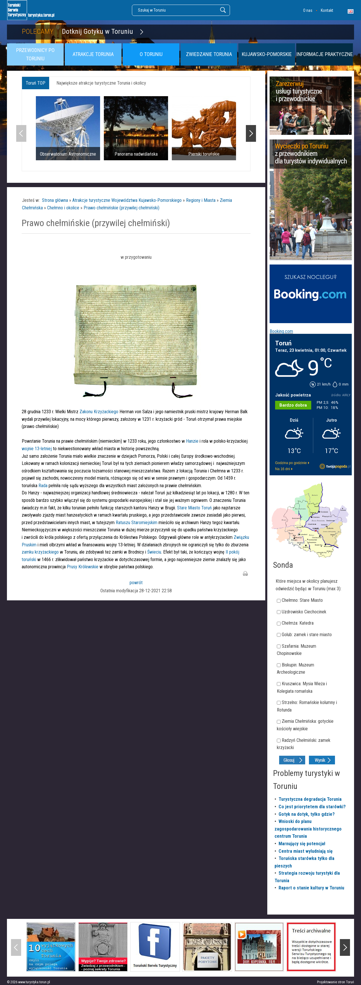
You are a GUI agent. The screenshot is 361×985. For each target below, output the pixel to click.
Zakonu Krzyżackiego (99, 411)
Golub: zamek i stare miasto (307, 634)
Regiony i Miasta (201, 200)
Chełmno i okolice (63, 208)
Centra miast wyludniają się (306, 851)
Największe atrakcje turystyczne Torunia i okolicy (101, 83)
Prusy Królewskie (83, 566)
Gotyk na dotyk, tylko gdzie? (307, 814)
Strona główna (55, 200)
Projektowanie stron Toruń (335, 982)
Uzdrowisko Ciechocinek (304, 612)
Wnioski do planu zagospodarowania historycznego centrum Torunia (308, 829)
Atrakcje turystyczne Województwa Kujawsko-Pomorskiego (127, 200)
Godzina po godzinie (291, 463)
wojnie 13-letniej (37, 448)
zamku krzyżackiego (40, 552)
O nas (307, 10)
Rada (43, 485)
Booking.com (281, 331)
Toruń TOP (35, 83)
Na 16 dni (282, 469)
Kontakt (327, 10)
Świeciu (154, 552)
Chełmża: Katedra (298, 623)
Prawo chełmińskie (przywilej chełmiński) (121, 208)
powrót (136, 582)
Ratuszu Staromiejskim (136, 522)
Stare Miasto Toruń (194, 508)
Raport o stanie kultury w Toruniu (311, 888)
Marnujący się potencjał (302, 843)
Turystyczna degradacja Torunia (310, 799)
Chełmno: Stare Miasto (302, 600)
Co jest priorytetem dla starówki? (312, 806)
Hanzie (192, 441)
